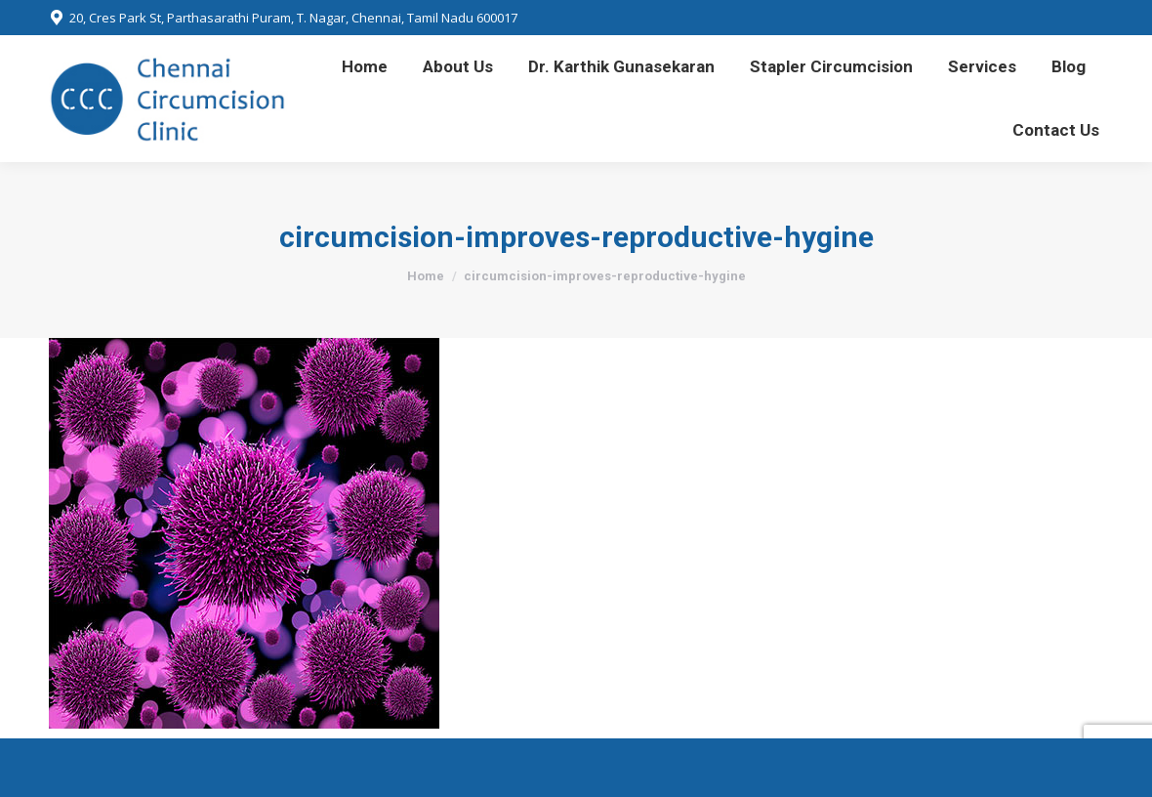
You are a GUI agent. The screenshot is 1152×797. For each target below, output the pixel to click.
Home (425, 276)
